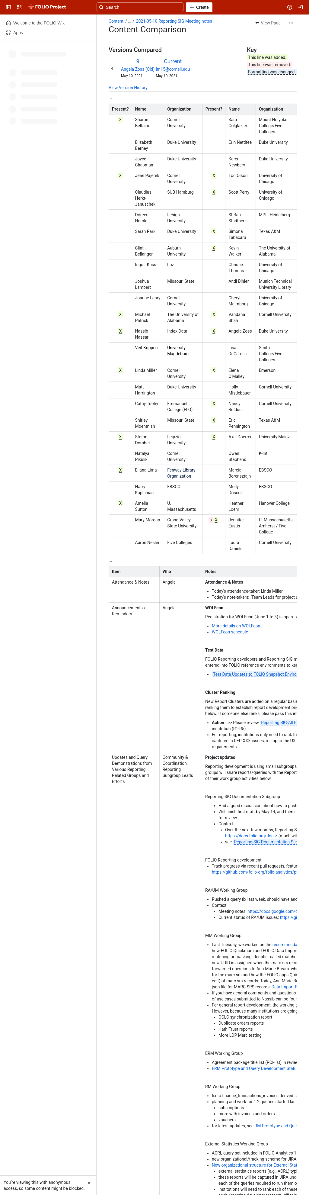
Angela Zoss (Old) (137, 69)
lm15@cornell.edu (173, 69)
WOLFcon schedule (230, 632)
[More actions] (291, 22)
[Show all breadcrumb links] (129, 21)
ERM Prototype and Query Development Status (255, 1068)
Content (116, 21)
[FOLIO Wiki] (47, 7)
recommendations (290, 944)
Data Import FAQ (287, 986)
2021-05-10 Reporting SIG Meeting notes (174, 21)
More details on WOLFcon (236, 625)
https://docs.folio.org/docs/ (251, 835)
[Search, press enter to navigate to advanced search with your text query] (153, 7)
